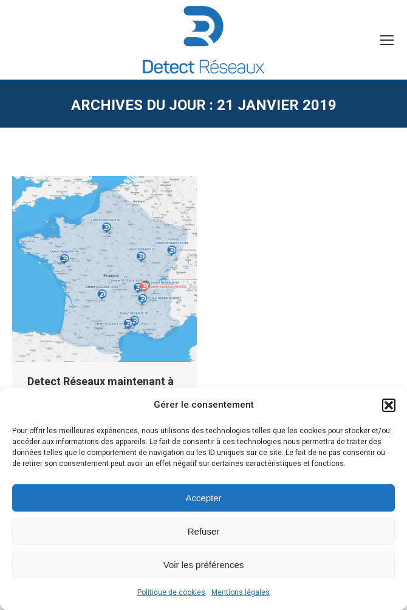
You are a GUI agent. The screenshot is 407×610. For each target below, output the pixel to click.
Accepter (203, 498)
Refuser (204, 531)
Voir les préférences (203, 565)
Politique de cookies (171, 592)
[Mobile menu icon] (387, 40)
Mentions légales (240, 592)
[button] (389, 405)
